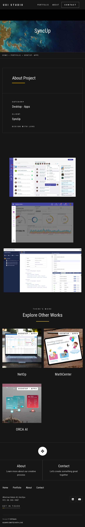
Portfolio (16, 55)
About (29, 487)
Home (5, 55)
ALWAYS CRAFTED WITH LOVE (12, 522)
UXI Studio (13, 519)
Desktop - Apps (31, 55)
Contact (40, 487)
